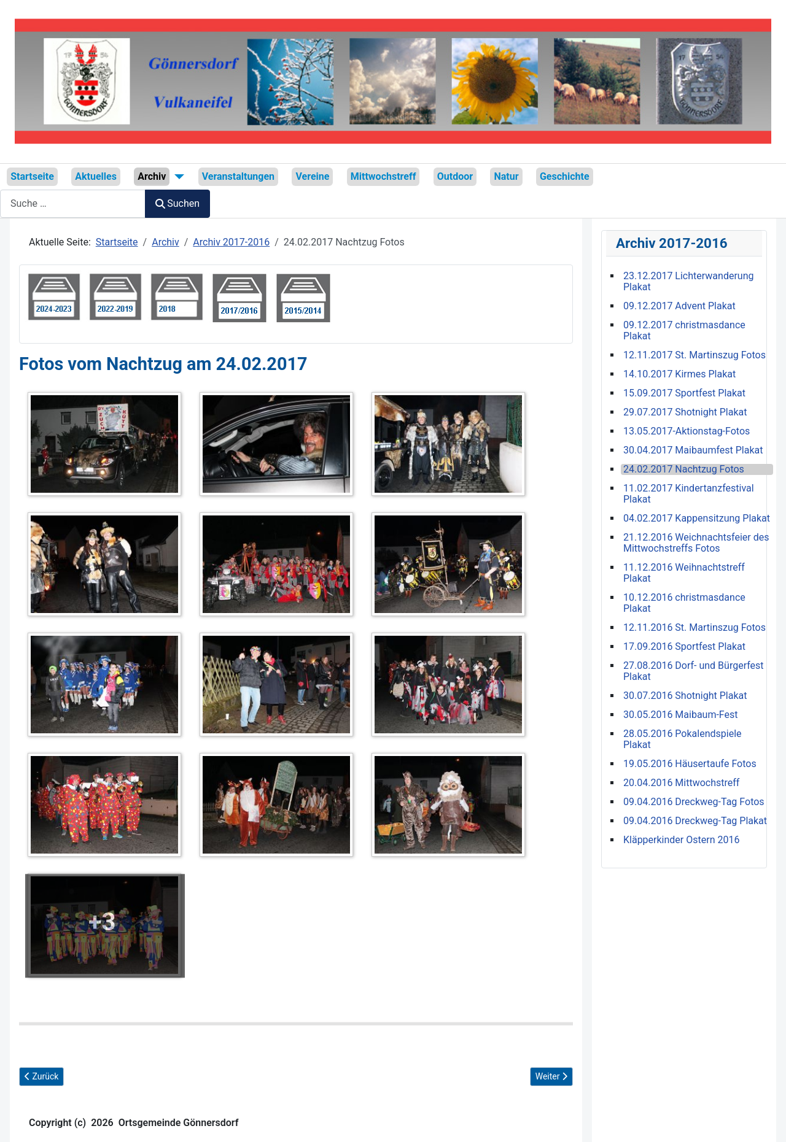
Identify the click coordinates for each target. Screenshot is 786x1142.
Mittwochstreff (383, 176)
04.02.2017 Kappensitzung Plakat (696, 518)
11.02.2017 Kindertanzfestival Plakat (688, 494)
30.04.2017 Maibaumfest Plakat (693, 450)
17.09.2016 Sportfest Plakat (684, 646)
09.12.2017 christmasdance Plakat (684, 331)
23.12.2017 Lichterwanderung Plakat (688, 282)
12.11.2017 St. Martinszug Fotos (694, 355)
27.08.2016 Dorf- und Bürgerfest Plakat (693, 671)
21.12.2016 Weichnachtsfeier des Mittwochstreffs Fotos (696, 543)
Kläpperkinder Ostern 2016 (681, 840)
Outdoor (455, 176)
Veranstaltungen (238, 176)
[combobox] (73, 203)
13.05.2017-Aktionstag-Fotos (686, 431)
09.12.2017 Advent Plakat (679, 306)
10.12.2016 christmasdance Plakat (684, 603)
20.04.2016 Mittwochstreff (681, 783)
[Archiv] (176, 177)
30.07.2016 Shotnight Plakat (685, 695)
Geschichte (565, 176)
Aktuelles (96, 176)
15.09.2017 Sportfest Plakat (684, 393)
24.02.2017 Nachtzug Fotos (683, 469)
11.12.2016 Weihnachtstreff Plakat (684, 573)
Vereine (312, 176)
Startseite (32, 176)
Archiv (152, 176)
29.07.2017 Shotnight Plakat (685, 412)
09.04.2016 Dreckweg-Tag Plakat (695, 821)
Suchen (177, 203)
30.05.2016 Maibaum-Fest (680, 714)
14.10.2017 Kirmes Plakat (679, 374)
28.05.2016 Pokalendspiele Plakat (682, 739)
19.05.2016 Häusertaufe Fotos (690, 764)
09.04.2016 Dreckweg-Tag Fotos (694, 802)
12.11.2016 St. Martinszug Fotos (694, 627)
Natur (506, 176)
